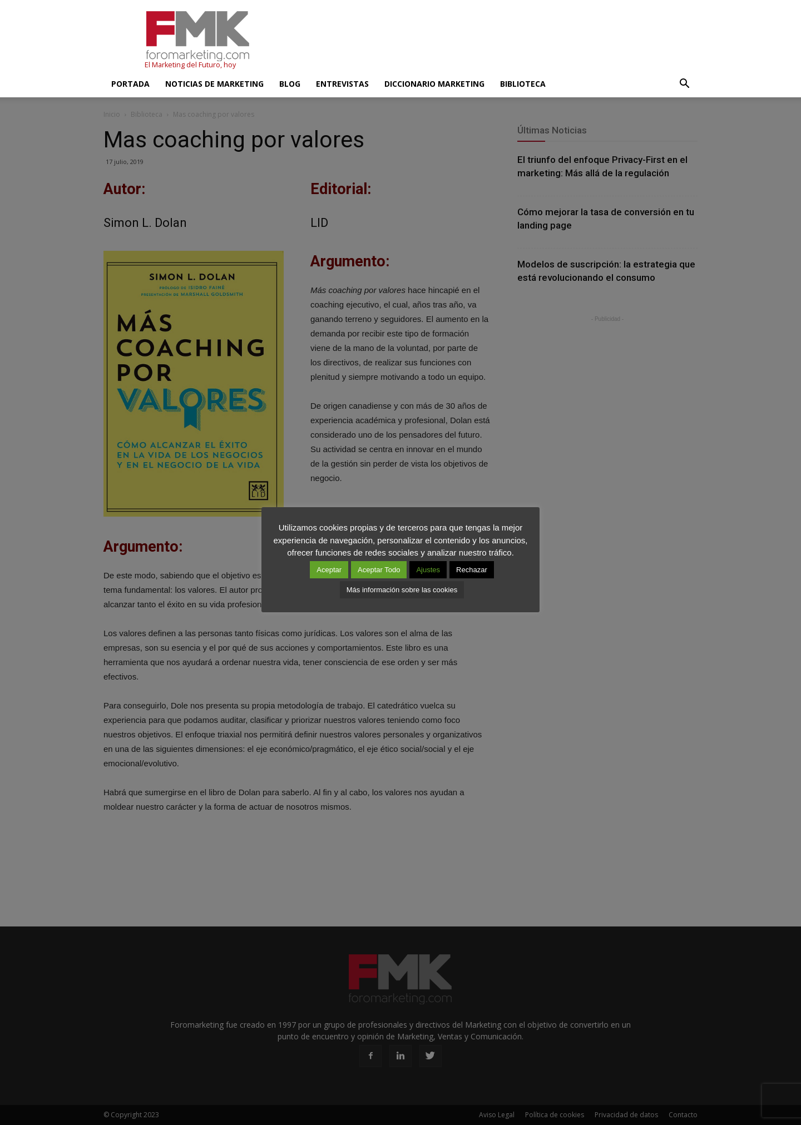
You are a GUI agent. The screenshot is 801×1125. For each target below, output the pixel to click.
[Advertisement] (495, 41)
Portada (130, 83)
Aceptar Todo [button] (379, 570)
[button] (684, 84)
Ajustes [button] (428, 570)
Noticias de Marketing (214, 83)
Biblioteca (523, 83)
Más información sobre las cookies (402, 590)
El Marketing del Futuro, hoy (190, 65)
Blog (289, 83)
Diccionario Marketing (434, 83)
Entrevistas (342, 83)
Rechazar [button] (471, 570)
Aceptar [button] (329, 570)
